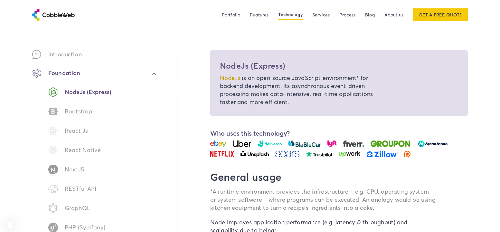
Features (259, 14)
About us (393, 14)
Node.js (230, 77)
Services (321, 14)
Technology (290, 14)
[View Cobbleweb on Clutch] (10, 224)
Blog (370, 14)
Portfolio (231, 14)
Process (347, 14)
